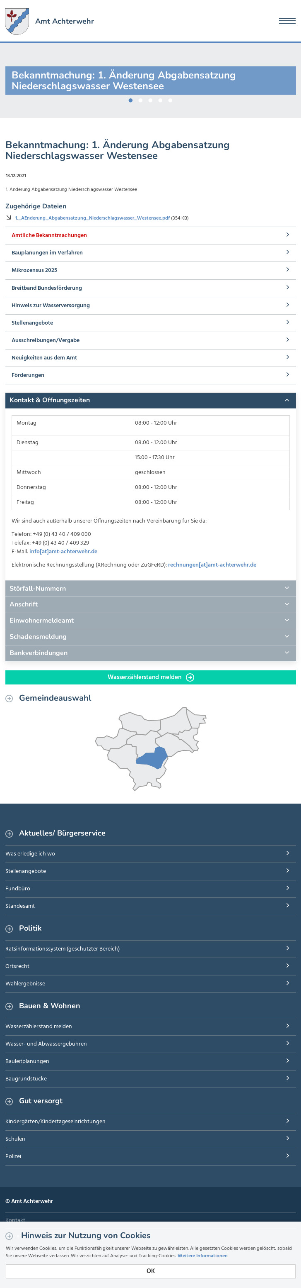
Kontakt (15, 1220)
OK (151, 1271)
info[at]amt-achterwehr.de (63, 552)
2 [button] (141, 98)
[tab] (150, 400)
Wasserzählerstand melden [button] (151, 677)
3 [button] (151, 98)
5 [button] (170, 98)
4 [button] (161, 98)
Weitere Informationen (203, 1256)
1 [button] (131, 98)
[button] (150, 400)
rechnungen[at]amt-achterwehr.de (212, 565)
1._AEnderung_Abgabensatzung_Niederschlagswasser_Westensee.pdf (93, 218)
